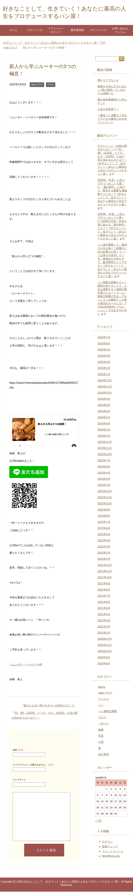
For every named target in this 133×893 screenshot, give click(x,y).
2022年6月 (104, 529)
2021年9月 (104, 584)
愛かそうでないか (108, 81)
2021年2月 (104, 628)
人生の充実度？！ (108, 110)
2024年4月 (104, 424)
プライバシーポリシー (56, 31)
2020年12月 (105, 640)
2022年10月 (105, 504)
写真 (101, 737)
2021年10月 (105, 578)
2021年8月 (104, 591)
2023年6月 (104, 468)
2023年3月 (104, 480)
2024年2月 (104, 431)
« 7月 (98, 822)
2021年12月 (105, 566)
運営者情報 (77, 31)
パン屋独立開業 (107, 712)
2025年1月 (104, 375)
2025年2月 (104, 369)
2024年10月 (105, 394)
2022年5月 (104, 535)
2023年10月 (105, 455)
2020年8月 (104, 664)
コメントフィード (112, 852)
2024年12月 (105, 381)
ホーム (13, 31)
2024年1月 (104, 437)
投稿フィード (110, 847)
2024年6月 (104, 412)
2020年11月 (105, 646)
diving (101, 688)
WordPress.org (111, 857)
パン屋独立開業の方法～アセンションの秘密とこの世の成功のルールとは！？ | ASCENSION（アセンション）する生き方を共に (112, 305)
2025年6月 (104, 344)
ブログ (50, 85)
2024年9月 (104, 400)
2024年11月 (105, 388)
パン (101, 706)
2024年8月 (104, 406)
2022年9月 (104, 511)
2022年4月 (104, 541)
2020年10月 (105, 652)
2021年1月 (104, 634)
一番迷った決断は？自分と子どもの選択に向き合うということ (112, 120)
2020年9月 (104, 658)
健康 (101, 731)
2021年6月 (104, 603)
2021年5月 (104, 609)
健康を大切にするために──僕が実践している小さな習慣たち (112, 91)
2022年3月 (104, 548)
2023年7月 (104, 461)
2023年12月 (105, 443)
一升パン (103, 725)
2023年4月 (104, 474)
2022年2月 (104, 554)
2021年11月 (105, 572)
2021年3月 (104, 621)
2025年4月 (104, 357)
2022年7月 (104, 523)
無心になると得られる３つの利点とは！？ (49, 706)
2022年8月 (104, 517)
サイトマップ (98, 31)
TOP (54, 44)
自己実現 (103, 755)
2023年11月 (105, 449)
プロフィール (35, 31)
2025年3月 (104, 363)
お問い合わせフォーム (120, 31)
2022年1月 (104, 560)
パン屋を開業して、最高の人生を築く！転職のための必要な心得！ (112, 249)
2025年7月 (104, 338)
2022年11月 (105, 498)
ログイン (107, 843)
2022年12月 (105, 492)
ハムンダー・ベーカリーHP (25, 665)
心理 (101, 743)
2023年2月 (104, 486)
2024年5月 (104, 418)
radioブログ (37, 85)
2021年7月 (104, 597)
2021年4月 (104, 615)
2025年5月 (104, 351)
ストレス (103, 700)
